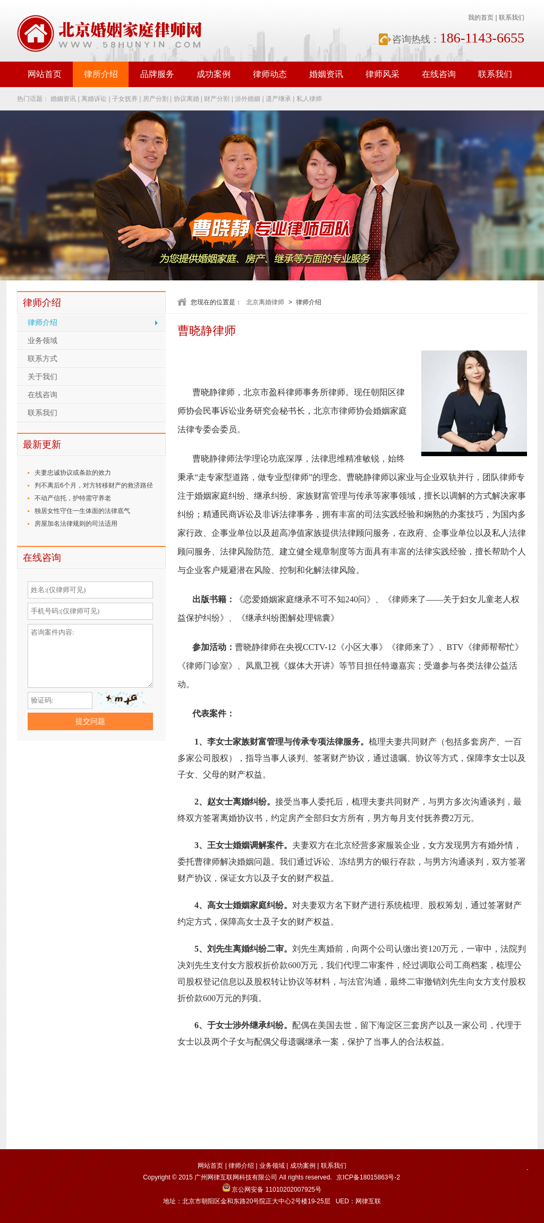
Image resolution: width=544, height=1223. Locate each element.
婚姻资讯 (326, 74)
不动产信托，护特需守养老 (73, 498)
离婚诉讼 (94, 98)
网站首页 (45, 74)
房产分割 (155, 98)
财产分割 (217, 98)
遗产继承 (278, 98)
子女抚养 (125, 98)
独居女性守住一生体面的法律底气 (82, 511)
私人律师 (309, 98)
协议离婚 (186, 98)
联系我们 (511, 17)
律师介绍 (42, 323)
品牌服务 (157, 74)
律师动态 (270, 74)
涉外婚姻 (247, 98)
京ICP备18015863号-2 (368, 1177)
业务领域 (42, 341)
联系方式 (42, 359)
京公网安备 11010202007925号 (272, 1189)
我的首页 (481, 17)
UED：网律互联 (358, 1201)
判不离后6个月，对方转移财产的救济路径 (94, 485)
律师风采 (383, 74)
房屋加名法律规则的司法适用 (76, 523)
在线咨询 (439, 74)
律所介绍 (101, 74)
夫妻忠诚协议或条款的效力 (73, 472)
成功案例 (214, 74)
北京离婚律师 (265, 302)
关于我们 (42, 377)
